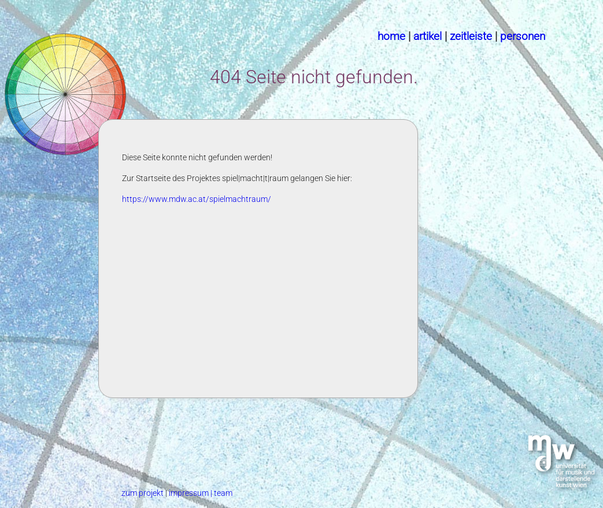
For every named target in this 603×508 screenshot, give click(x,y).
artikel (427, 36)
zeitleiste (471, 36)
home (391, 36)
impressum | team (200, 493)
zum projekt (143, 493)
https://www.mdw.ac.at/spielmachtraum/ (196, 199)
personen (522, 36)
